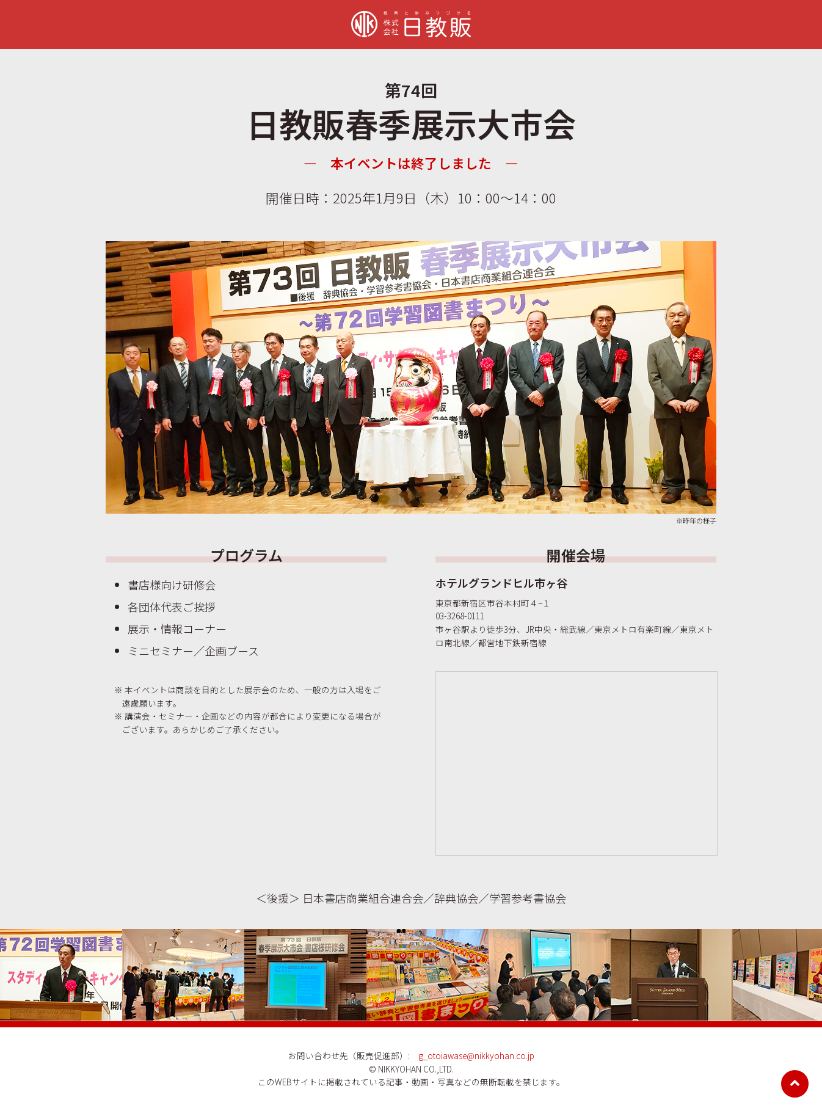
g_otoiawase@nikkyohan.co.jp (476, 1055)
